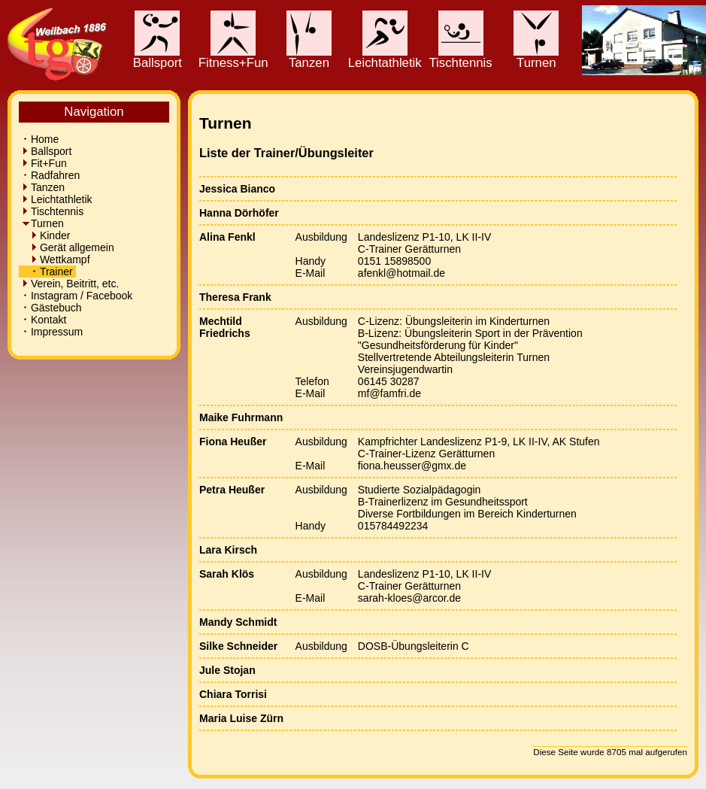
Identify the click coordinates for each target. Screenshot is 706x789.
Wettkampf (55, 259)
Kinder (46, 235)
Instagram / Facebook (77, 296)
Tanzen (309, 57)
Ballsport (157, 57)
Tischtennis (460, 57)
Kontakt (44, 320)
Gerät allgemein (68, 247)
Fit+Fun (44, 163)
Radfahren (51, 175)
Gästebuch (52, 308)
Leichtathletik (385, 57)
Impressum (52, 332)
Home (40, 139)
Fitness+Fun (233, 57)
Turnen (536, 57)
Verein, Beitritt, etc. (70, 284)
